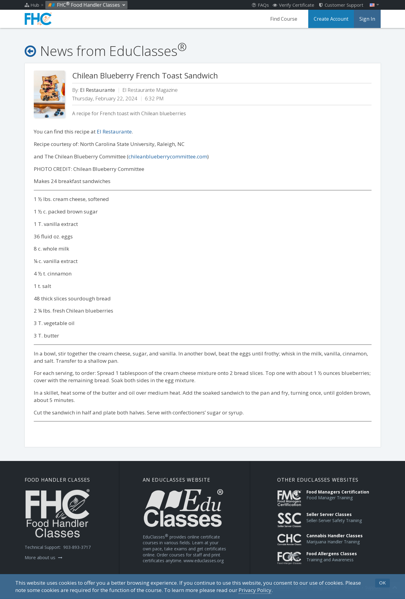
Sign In (367, 19)
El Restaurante (114, 131)
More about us (43, 557)
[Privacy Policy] (255, 590)
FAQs (260, 5)
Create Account (331, 19)
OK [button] (382, 583)
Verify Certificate (293, 5)
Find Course (283, 19)
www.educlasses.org (203, 560)
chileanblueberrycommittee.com (167, 156)
